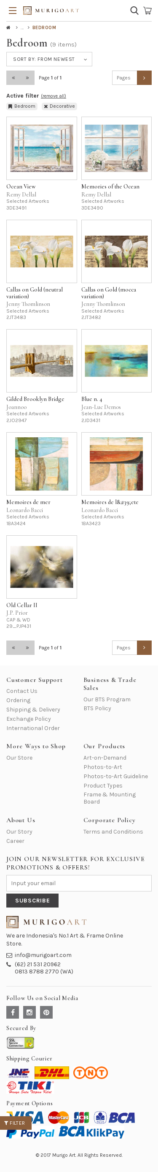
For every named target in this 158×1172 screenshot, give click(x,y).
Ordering (18, 700)
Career (15, 841)
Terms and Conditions (113, 831)
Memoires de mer (28, 502)
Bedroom (21, 106)
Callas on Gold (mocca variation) (108, 293)
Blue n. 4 (91, 399)
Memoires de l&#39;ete (110, 502)
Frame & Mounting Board (109, 798)
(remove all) (53, 96)
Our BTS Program (107, 699)
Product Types (103, 785)
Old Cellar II (21, 605)
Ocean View (21, 186)
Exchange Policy (28, 718)
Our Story (19, 831)
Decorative (59, 106)
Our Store (19, 757)
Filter (14, 1123)
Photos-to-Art (102, 767)
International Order (33, 728)
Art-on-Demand (104, 757)
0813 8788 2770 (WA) (44, 971)
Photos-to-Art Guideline (115, 776)
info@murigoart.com (43, 955)
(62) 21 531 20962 (38, 964)
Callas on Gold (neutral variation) (34, 293)
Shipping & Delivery (33, 709)
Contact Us (21, 691)
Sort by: (44, 59)
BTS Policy (97, 708)
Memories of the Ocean (110, 186)
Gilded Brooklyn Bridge (35, 399)
